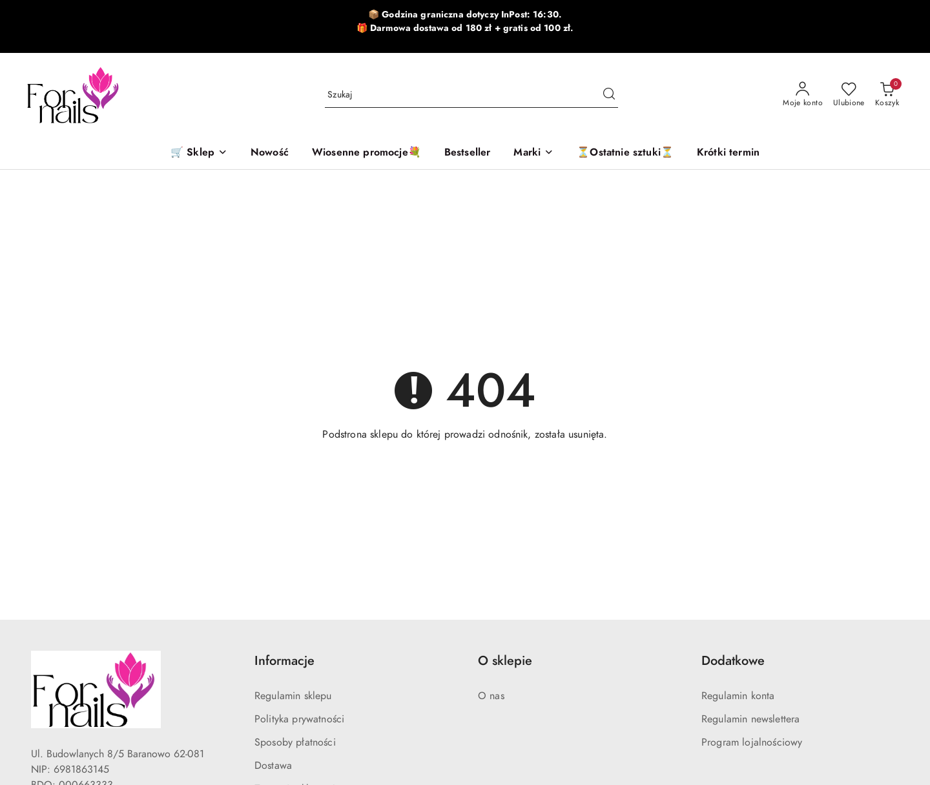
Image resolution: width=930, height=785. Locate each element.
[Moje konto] (803, 95)
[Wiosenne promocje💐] (366, 153)
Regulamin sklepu (293, 696)
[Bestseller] (467, 153)
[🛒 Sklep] (198, 153)
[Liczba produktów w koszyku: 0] (887, 95)
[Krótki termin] (728, 153)
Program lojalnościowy (751, 742)
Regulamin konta (737, 696)
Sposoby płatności (295, 742)
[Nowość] (269, 153)
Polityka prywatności (299, 719)
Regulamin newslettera (750, 719)
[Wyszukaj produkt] (471, 94)
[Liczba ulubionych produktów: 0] (849, 95)
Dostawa (273, 766)
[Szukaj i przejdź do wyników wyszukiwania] (609, 95)
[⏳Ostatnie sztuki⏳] (625, 153)
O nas (491, 696)
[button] (533, 153)
